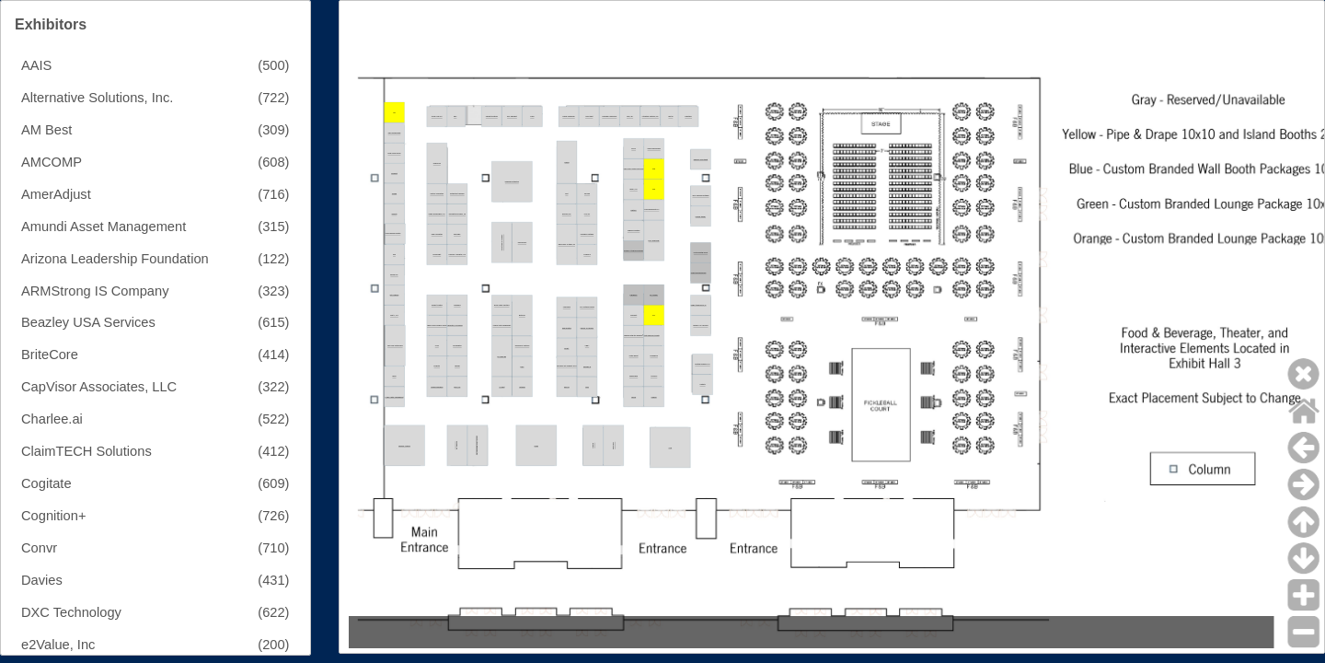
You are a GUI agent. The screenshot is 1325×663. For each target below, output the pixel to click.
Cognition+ (53, 515)
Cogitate (46, 483)
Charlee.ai (52, 419)
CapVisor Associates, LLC (99, 386)
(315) (273, 226)
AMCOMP (51, 162)
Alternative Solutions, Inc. (97, 97)
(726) (273, 515)
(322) (273, 386)
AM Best (46, 129)
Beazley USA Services (88, 322)
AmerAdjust (56, 194)
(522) (273, 419)
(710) (273, 548)
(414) (273, 354)
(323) (273, 291)
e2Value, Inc (58, 644)
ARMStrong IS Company (94, 291)
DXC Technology (71, 612)
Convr (39, 548)
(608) (273, 162)
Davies (42, 580)
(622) (273, 612)
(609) (273, 483)
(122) (273, 258)
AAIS (36, 65)
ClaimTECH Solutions (86, 451)
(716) (273, 194)
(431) (273, 580)
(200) (273, 644)
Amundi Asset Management (103, 226)
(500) (273, 65)
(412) (273, 451)
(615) (273, 322)
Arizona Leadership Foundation (115, 258)
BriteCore (49, 354)
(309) (273, 129)
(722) (273, 97)
